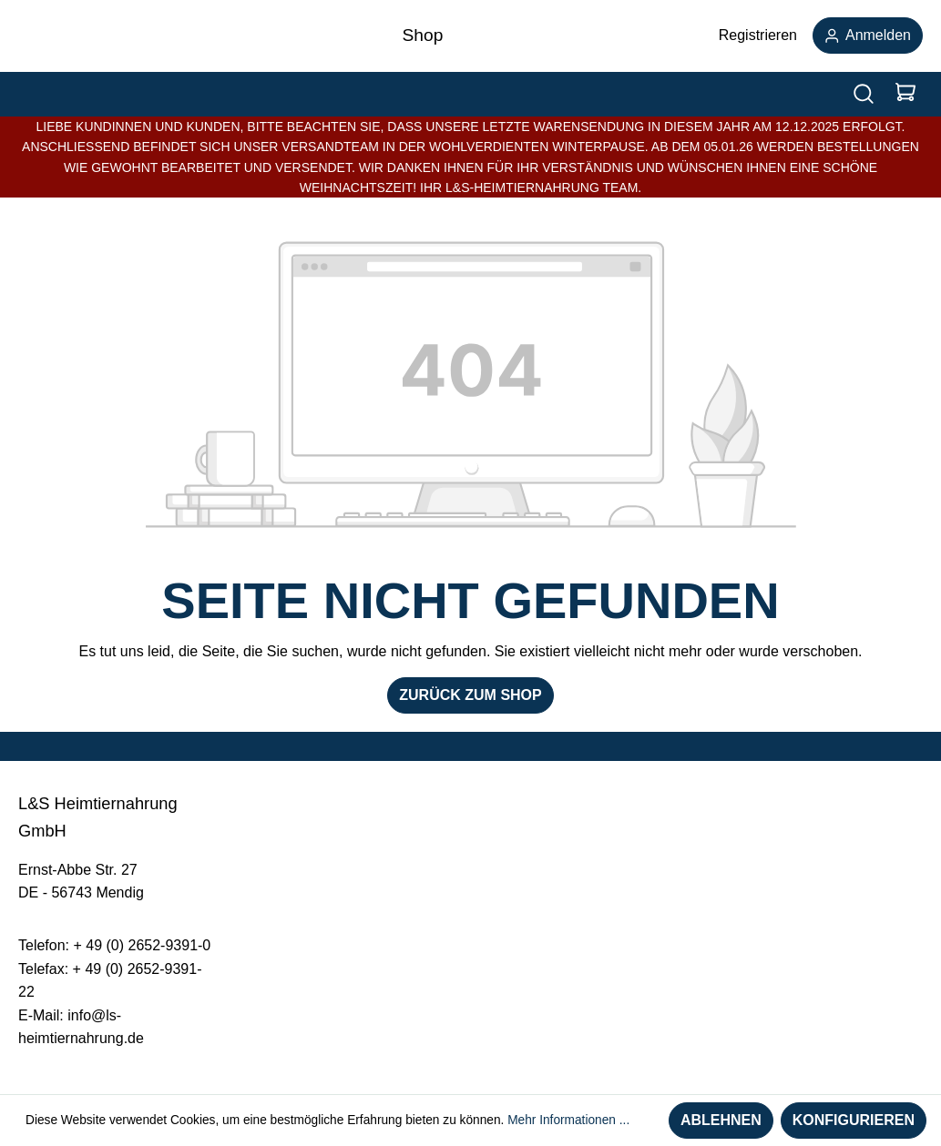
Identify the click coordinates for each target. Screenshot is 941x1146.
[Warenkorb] (905, 94)
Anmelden (867, 35)
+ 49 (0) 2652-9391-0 (141, 945)
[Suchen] (863, 94)
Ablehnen (721, 1120)
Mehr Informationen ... (568, 1120)
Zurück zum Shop (470, 695)
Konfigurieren (854, 1120)
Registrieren (758, 35)
